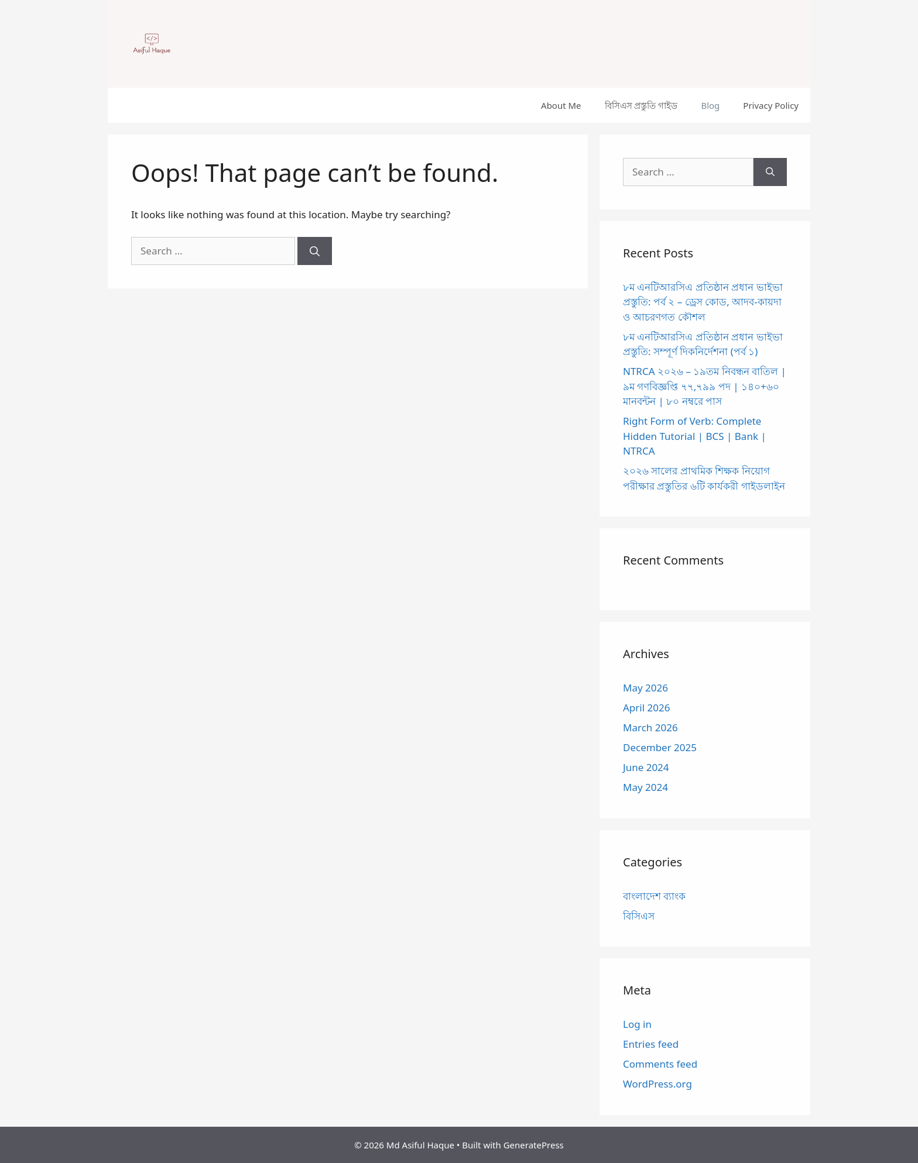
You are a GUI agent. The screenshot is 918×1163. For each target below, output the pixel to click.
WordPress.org (657, 1083)
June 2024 (646, 767)
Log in (637, 1024)
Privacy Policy (771, 105)
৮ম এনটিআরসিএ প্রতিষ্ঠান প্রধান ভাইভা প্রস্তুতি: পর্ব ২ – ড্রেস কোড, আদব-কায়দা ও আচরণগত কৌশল (703, 302)
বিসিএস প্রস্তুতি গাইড (641, 105)
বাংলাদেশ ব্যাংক (654, 896)
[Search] (314, 251)
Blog (710, 105)
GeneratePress (533, 1145)
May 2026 (645, 687)
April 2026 (646, 707)
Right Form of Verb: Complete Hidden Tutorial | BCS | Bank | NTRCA (694, 435)
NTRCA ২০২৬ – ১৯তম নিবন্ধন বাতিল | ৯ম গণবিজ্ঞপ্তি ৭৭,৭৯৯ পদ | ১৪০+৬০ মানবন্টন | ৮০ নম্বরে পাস (704, 386)
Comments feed (660, 1064)
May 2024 (645, 787)
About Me (561, 105)
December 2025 (660, 747)
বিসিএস (639, 916)
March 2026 (650, 727)
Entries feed (651, 1044)
